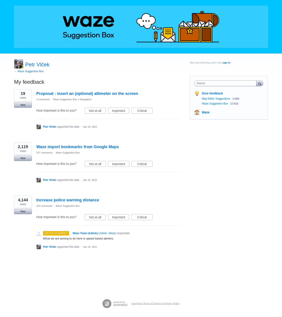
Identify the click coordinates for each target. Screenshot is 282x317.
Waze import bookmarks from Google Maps (77, 147)
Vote (22, 105)
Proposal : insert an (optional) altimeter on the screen (87, 93)
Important (120, 111)
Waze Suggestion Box (65, 99)
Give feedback (212, 93)
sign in (226, 62)
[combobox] (226, 83)
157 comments (44, 152)
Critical (145, 111)
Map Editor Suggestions (216, 98)
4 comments (43, 99)
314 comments (44, 206)
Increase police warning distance (67, 200)
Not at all (97, 111)
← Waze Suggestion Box (29, 71)
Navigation (85, 99)
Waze (206, 112)
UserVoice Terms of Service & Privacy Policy (155, 303)
